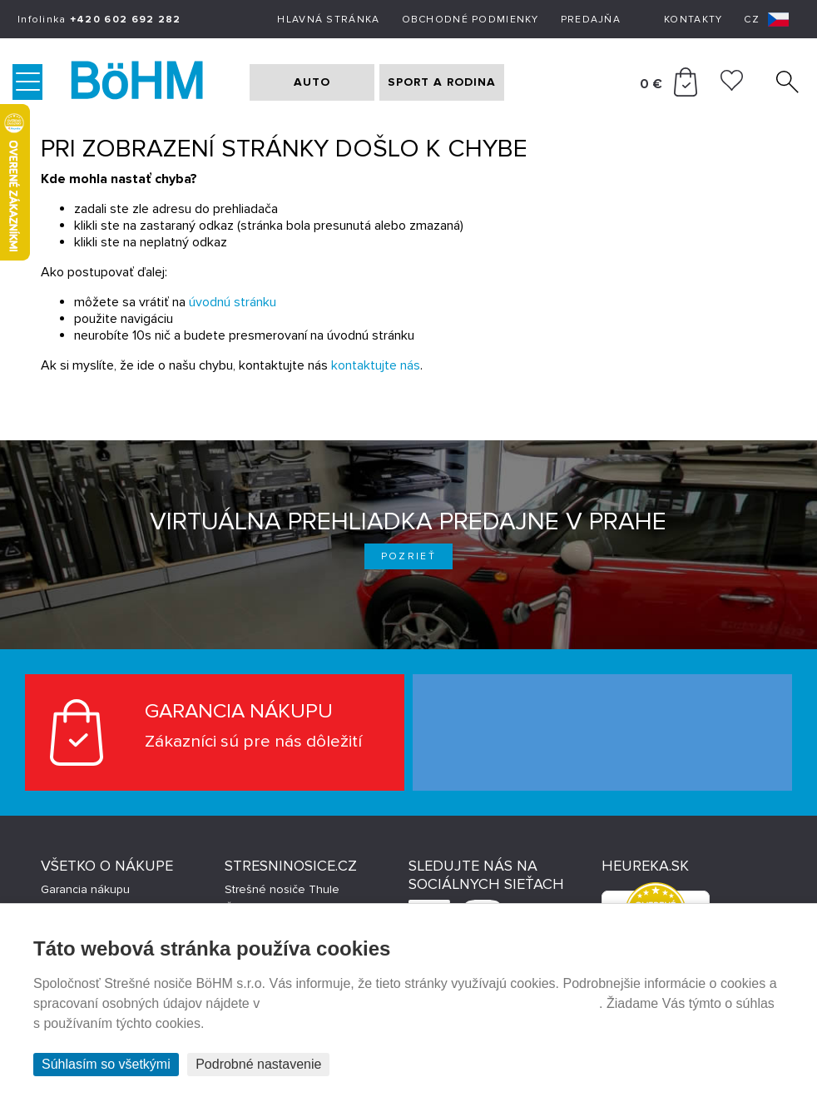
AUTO (312, 82)
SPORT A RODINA (442, 82)
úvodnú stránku (232, 302)
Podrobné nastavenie (258, 1064)
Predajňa (591, 19)
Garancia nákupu (85, 889)
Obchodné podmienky (470, 19)
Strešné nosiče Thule (282, 889)
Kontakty (693, 19)
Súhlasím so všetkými (106, 1064)
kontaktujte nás (375, 365)
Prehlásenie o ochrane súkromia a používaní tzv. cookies (431, 1003)
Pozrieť (408, 556)
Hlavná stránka (328, 19)
